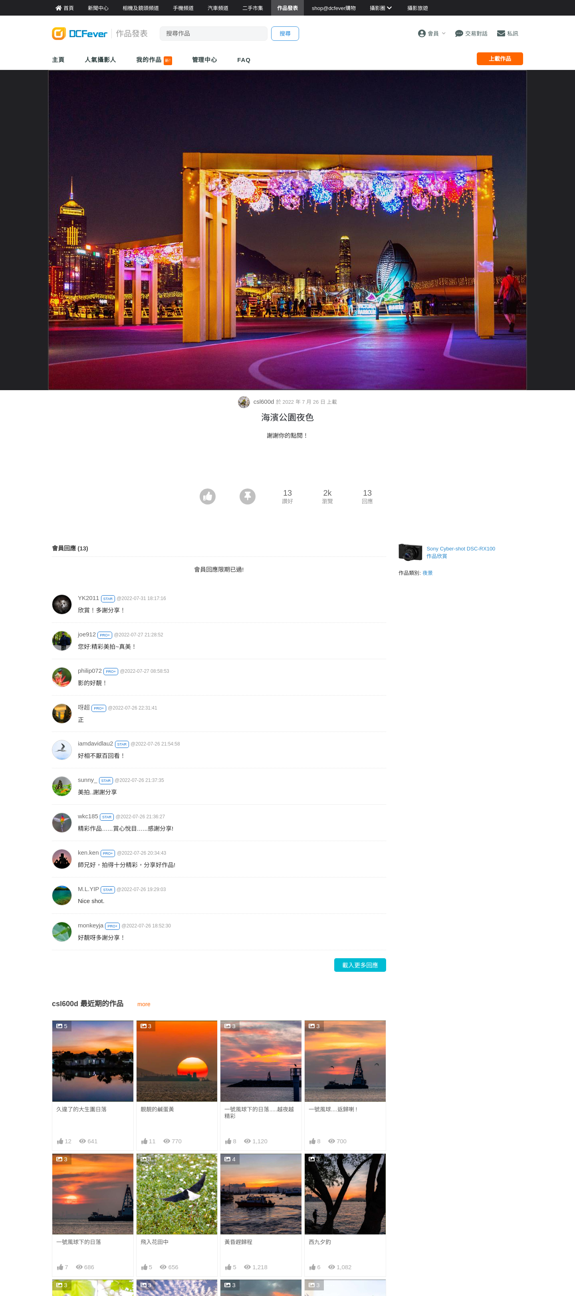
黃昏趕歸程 (238, 1242)
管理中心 (205, 59)
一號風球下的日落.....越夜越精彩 (258, 1112)
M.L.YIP (88, 888)
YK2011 (88, 597)
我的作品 (154, 60)
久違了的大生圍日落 (81, 1109)
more (144, 1004)
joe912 (87, 634)
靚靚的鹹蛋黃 (157, 1109)
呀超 (84, 707)
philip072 (90, 670)
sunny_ (87, 779)
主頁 (58, 59)
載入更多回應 (360, 965)
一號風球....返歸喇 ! (333, 1109)
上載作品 (500, 59)
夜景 (427, 573)
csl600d (257, 401)
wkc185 (88, 816)
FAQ (244, 59)
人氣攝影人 (101, 59)
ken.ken (88, 852)
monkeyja (90, 925)
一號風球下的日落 (78, 1242)
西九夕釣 (320, 1242)
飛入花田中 (155, 1242)
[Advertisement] (287, 467)
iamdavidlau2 (95, 743)
